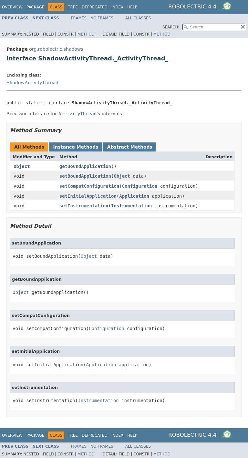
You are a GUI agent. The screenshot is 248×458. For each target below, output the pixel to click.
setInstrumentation (83, 205)
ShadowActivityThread (32, 82)
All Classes (138, 18)
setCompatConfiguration (89, 186)
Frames (79, 18)
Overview (12, 7)
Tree (73, 7)
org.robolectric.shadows (56, 49)
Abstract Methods (129, 147)
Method (86, 34)
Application (134, 196)
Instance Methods (75, 147)
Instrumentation (131, 205)
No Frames (101, 18)
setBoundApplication (85, 176)
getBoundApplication (85, 166)
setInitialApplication (88, 196)
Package (35, 7)
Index (117, 7)
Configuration (140, 186)
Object (22, 166)
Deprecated (95, 7)
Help (132, 7)
